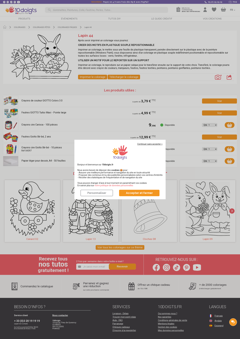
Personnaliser (96, 193)
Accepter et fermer (139, 193)
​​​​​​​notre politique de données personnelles (114, 185)
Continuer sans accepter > (150, 144)
